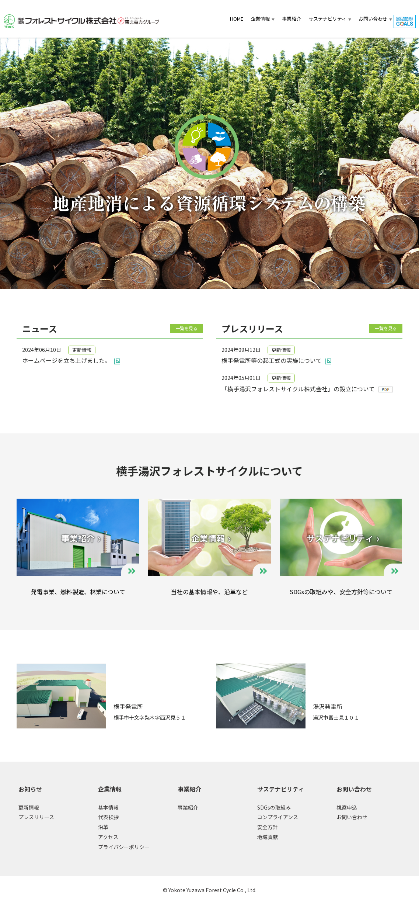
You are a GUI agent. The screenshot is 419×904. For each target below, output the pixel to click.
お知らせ (30, 788)
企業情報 (110, 788)
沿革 (103, 827)
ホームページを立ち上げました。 (66, 360)
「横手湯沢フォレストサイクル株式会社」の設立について (298, 388)
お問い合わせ (354, 788)
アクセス (108, 837)
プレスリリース (36, 817)
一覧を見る (186, 328)
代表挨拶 (108, 817)
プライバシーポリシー (124, 847)
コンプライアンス (277, 817)
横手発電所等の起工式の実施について (271, 360)
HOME (236, 18)
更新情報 (28, 807)
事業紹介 (189, 788)
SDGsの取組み (274, 807)
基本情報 (108, 807)
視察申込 (346, 807)
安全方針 (267, 827)
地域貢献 (267, 837)
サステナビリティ (280, 788)
